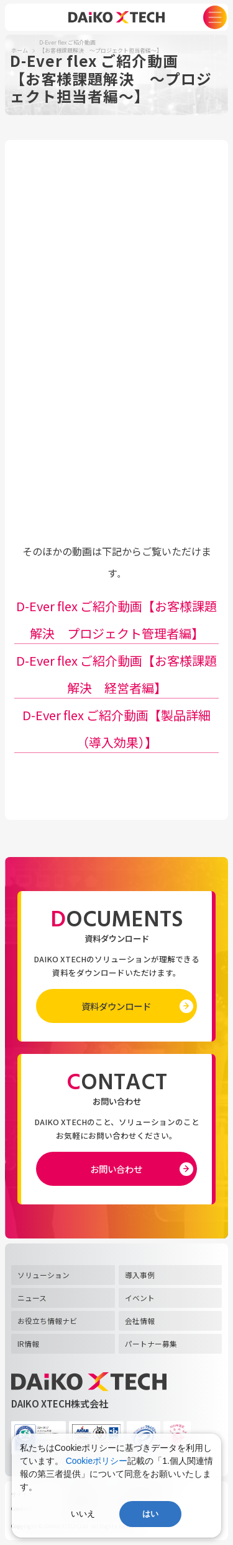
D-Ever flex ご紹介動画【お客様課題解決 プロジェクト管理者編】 (116, 619)
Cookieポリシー (97, 1461)
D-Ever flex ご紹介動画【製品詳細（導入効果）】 (116, 728)
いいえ (83, 1513)
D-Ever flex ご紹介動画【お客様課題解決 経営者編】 (116, 674)
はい (150, 1513)
